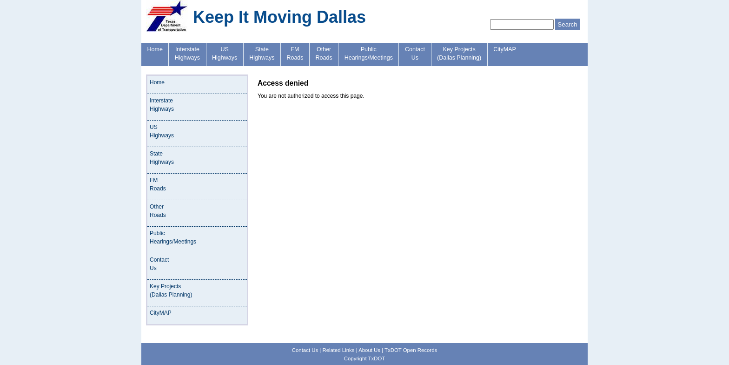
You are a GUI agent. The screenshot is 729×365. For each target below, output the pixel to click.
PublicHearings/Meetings (369, 53)
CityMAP (504, 49)
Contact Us (305, 350)
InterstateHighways (187, 53)
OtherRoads (324, 53)
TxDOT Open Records (410, 350)
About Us (369, 350)
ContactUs (415, 53)
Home (155, 49)
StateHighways (261, 53)
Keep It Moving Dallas (279, 17)
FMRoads (294, 53)
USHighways (224, 53)
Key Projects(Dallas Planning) (459, 53)
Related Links (338, 350)
